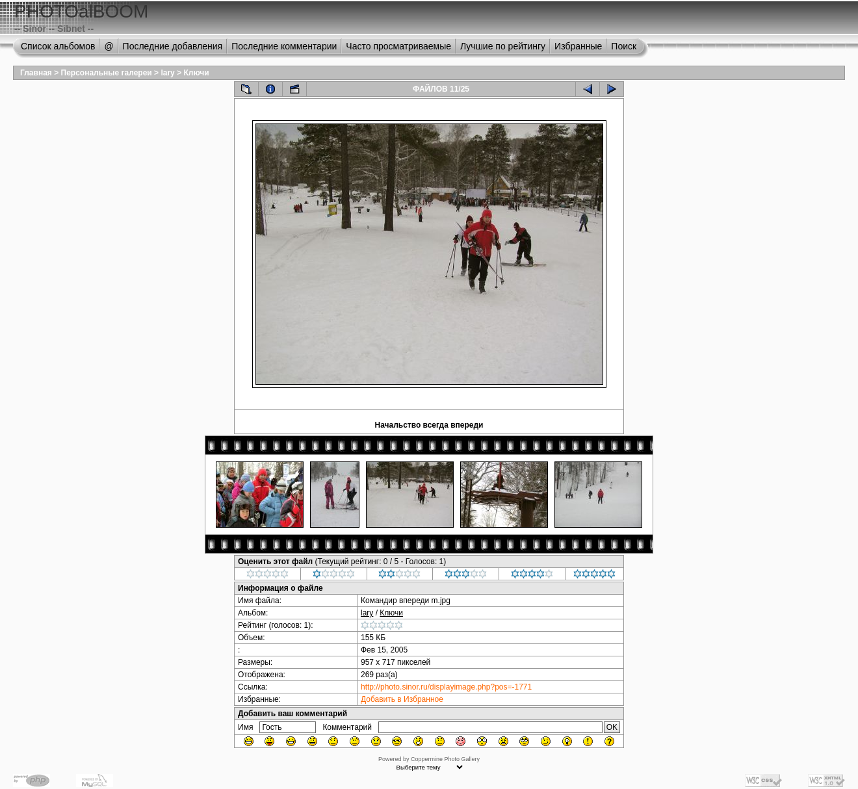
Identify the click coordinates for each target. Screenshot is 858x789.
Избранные (578, 46)
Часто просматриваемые (398, 46)
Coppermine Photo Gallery (445, 759)
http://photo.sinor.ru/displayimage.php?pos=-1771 (446, 687)
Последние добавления (173, 46)
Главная (36, 72)
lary (167, 72)
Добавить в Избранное (402, 699)
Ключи (196, 72)
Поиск (623, 46)
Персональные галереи (106, 72)
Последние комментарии (284, 46)
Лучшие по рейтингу (502, 46)
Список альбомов (58, 46)
